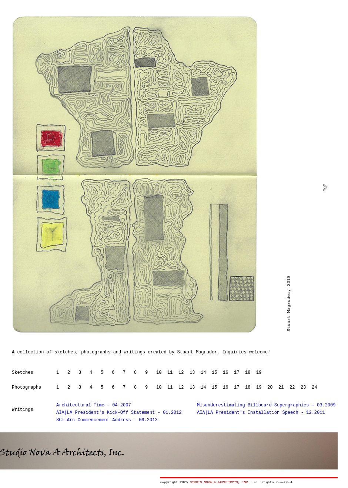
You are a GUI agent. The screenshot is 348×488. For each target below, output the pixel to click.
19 (258, 372)
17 (236, 372)
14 (203, 372)
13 (192, 372)
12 (181, 372)
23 (303, 387)
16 (225, 372)
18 (247, 372)
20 (269, 387)
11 (170, 372)
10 (158, 372)
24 (314, 387)
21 (281, 387)
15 (214, 372)
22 (292, 387)
